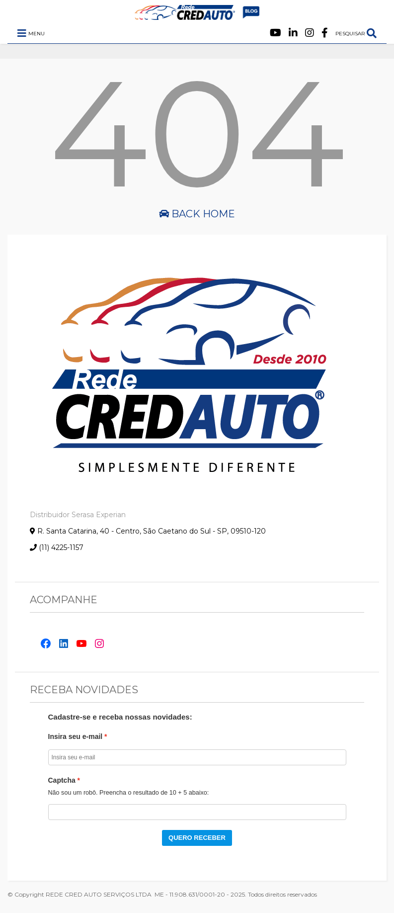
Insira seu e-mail (75, 736)
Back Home (197, 214)
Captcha (62, 780)
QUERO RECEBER (197, 837)
